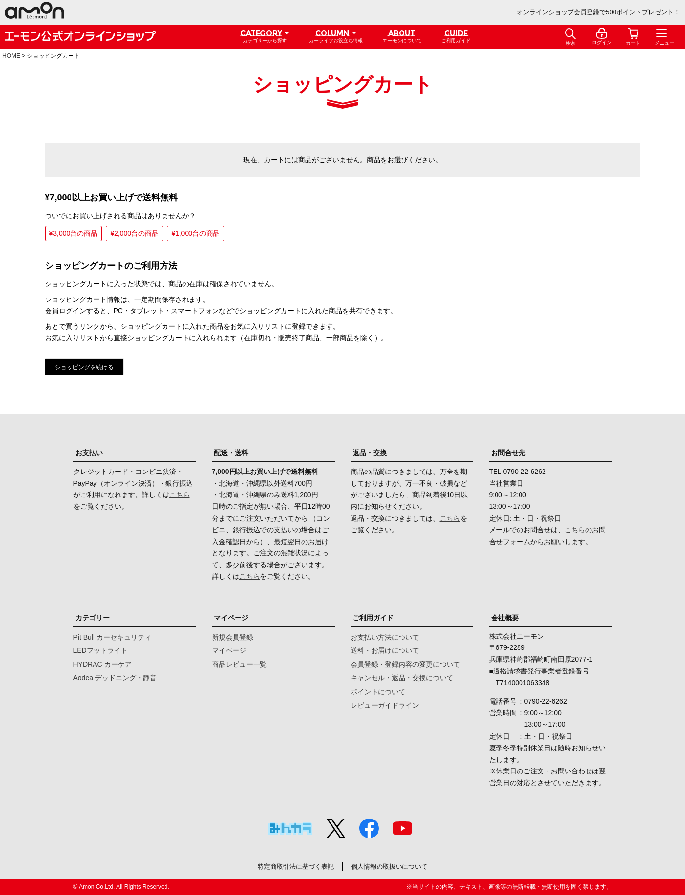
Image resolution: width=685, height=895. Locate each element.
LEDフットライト (100, 650)
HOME (11, 55)
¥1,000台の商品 (195, 233)
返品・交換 (370, 453)
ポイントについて (378, 692)
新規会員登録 (232, 637)
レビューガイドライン (385, 705)
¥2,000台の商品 (134, 233)
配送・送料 (231, 453)
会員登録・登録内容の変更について (405, 664)
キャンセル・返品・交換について (402, 678)
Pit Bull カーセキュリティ (112, 637)
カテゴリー (92, 618)
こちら (179, 494)
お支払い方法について (385, 637)
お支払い (89, 453)
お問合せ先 (508, 453)
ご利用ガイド (373, 618)
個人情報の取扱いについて (394, 866)
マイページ (231, 618)
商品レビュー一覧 (239, 664)
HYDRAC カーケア (102, 664)
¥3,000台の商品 (73, 233)
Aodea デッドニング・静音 (115, 678)
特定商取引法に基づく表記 (291, 866)
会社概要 (505, 618)
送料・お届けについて (385, 650)
